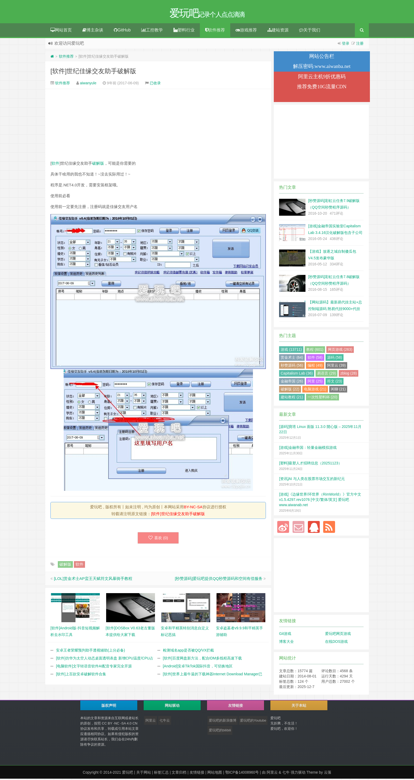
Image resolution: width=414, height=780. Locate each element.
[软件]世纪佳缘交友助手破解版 (93, 72)
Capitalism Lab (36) (297, 374)
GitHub (122, 31)
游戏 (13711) (291, 351)
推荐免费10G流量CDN (321, 88)
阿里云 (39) (336, 366)
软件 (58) (315, 359)
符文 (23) (334, 382)
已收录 (155, 84)
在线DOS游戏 (336, 643)
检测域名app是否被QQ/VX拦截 (188, 651)
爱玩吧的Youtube (253, 722)
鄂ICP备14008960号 (242, 774)
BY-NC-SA (193, 508)
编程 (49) (315, 366)
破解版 (98, 164)
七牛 (286, 774)
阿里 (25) (315, 382)
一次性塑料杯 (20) (322, 398)
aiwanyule (88, 84)
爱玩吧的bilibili (220, 731)
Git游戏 (285, 635)
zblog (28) (348, 374)
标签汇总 (161, 774)
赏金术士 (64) (292, 359)
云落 (327, 774)
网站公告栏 (321, 57)
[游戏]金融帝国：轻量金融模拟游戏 (308, 449)
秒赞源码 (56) (292, 366)
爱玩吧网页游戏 (338, 635)
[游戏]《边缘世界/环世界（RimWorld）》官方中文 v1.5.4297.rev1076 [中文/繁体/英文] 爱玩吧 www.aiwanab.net (320, 500)
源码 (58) (334, 359)
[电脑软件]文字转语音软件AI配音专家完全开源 (94, 667)
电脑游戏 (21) (315, 390)
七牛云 (164, 722)
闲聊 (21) (338, 390)
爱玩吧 (127, 774)
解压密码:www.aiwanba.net (321, 67)
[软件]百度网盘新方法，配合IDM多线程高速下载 (202, 659)
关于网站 (143, 774)
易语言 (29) (326, 374)
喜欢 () (158, 539)
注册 (360, 45)
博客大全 (286, 643)
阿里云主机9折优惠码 (322, 78)
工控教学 (152, 31)
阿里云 (150, 722)
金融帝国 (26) (292, 382)
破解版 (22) (290, 390)
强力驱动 (298, 774)
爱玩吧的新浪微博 (222, 722)
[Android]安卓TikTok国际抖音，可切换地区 (198, 667)
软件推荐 (215, 31)
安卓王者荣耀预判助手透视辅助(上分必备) (90, 651)
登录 (345, 45)
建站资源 (278, 31)
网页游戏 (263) (340, 351)
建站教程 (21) (292, 398)
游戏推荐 (246, 31)
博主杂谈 (92, 31)
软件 (55, 164)
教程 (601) (314, 351)
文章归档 (179, 774)
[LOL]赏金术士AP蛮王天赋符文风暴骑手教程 (93, 580)
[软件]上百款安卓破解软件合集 (81, 675)
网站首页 (61, 31)
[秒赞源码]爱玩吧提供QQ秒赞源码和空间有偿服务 (218, 580)
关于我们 (309, 31)
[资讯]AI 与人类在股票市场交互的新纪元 (312, 480)
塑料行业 (184, 31)
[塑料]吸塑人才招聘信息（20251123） (310, 464)
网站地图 (214, 774)
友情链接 (197, 774)
